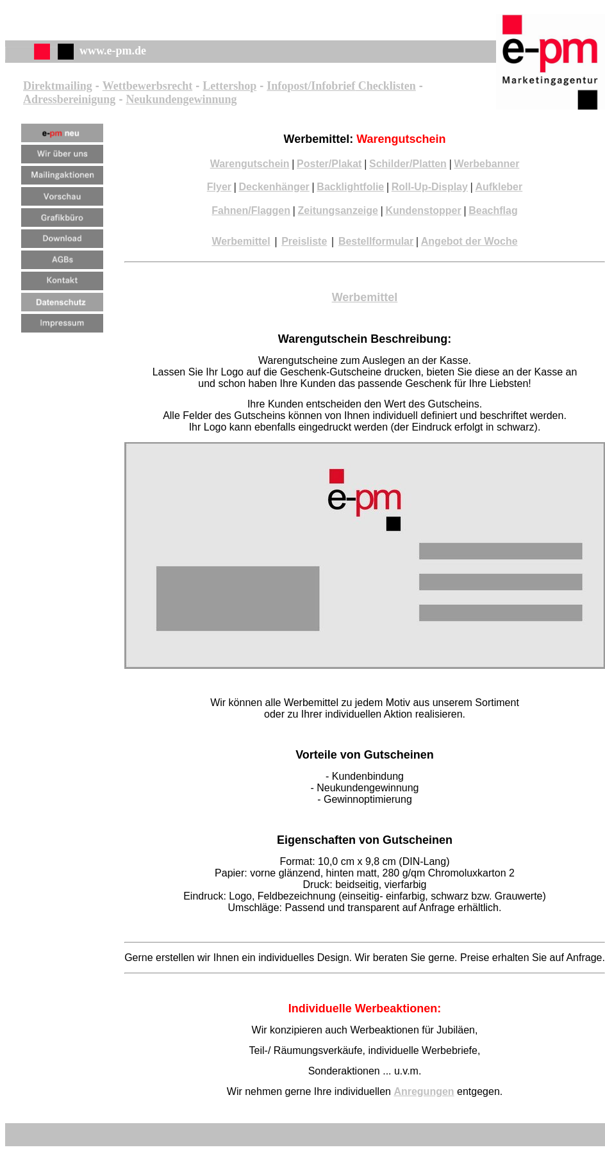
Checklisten (385, 85)
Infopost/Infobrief (311, 85)
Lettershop (229, 85)
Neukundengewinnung (181, 99)
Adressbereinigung (69, 99)
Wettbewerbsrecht (148, 85)
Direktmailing (57, 85)
